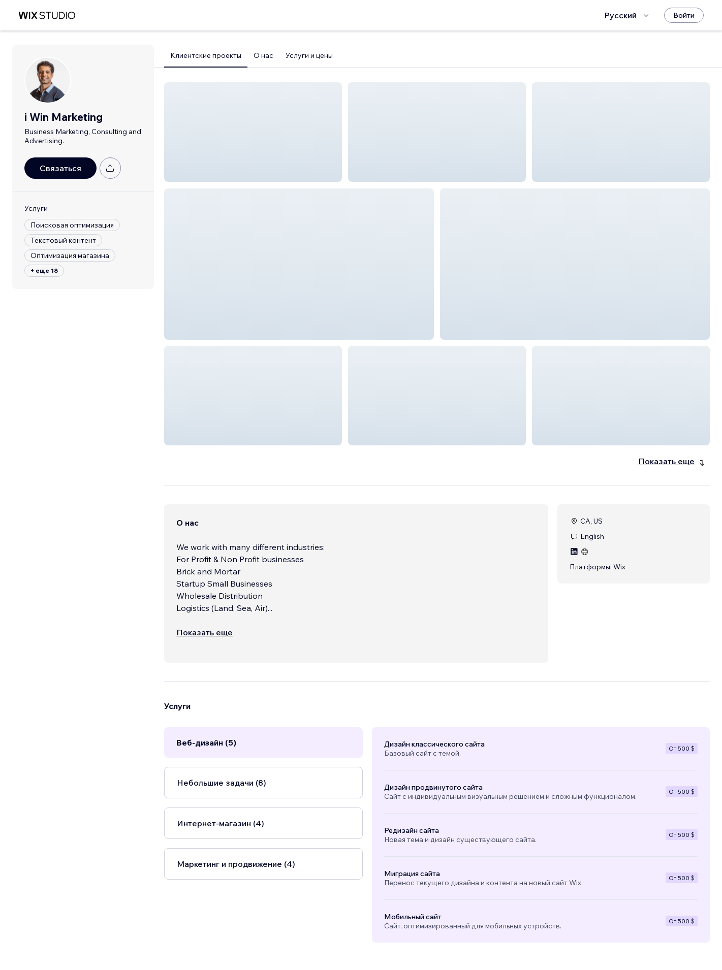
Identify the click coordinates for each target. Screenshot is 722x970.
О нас (263, 55)
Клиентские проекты (205, 55)
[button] (253, 132)
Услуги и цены (309, 55)
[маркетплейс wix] (46, 15)
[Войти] (684, 15)
